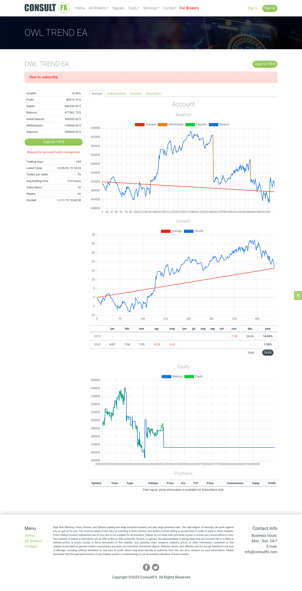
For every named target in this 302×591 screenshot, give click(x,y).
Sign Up (269, 8)
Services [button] (150, 8)
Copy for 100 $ (265, 64)
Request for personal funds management (53, 152)
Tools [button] (132, 8)
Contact (169, 8)
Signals (118, 8)
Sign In (253, 8)
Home (80, 8)
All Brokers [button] (97, 8)
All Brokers (33, 541)
